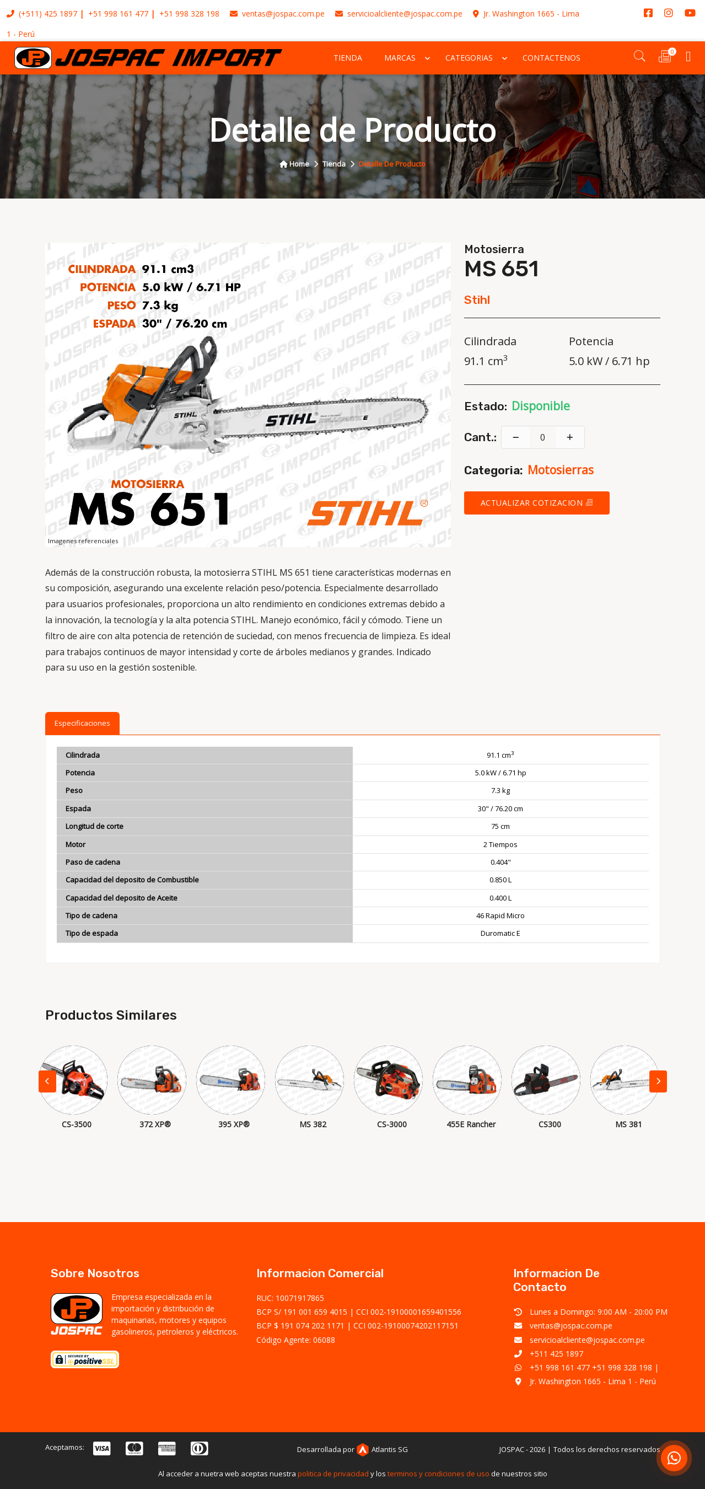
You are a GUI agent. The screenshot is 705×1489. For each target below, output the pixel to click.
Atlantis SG (382, 1449)
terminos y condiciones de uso (438, 1474)
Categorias (469, 57)
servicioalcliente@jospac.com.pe (398, 13)
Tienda (347, 57)
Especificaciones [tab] (82, 723)
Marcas (400, 57)
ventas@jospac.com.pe (277, 13)
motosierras (561, 470)
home (294, 164)
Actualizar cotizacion (537, 502)
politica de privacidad (333, 1474)
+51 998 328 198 (189, 13)
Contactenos (551, 57)
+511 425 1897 (556, 1353)
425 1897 (60, 13)
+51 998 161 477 (118, 13)
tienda (334, 164)
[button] (658, 1081)
